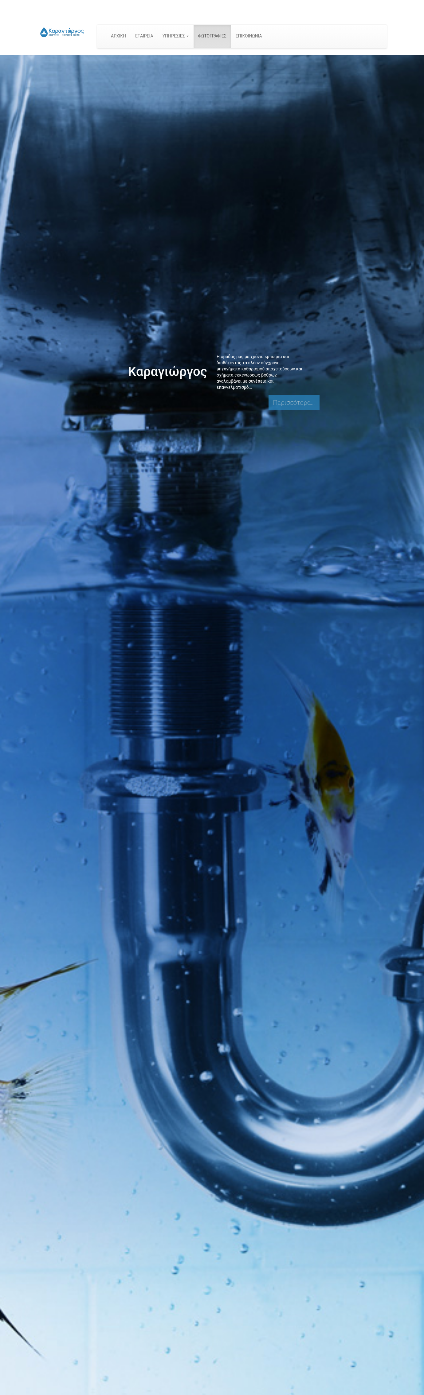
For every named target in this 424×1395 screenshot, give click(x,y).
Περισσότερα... (294, 402)
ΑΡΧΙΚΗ (118, 35)
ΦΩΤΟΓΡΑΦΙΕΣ (212, 35)
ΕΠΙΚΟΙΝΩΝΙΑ (249, 35)
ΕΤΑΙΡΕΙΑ (144, 35)
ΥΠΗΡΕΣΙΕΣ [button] (176, 35)
